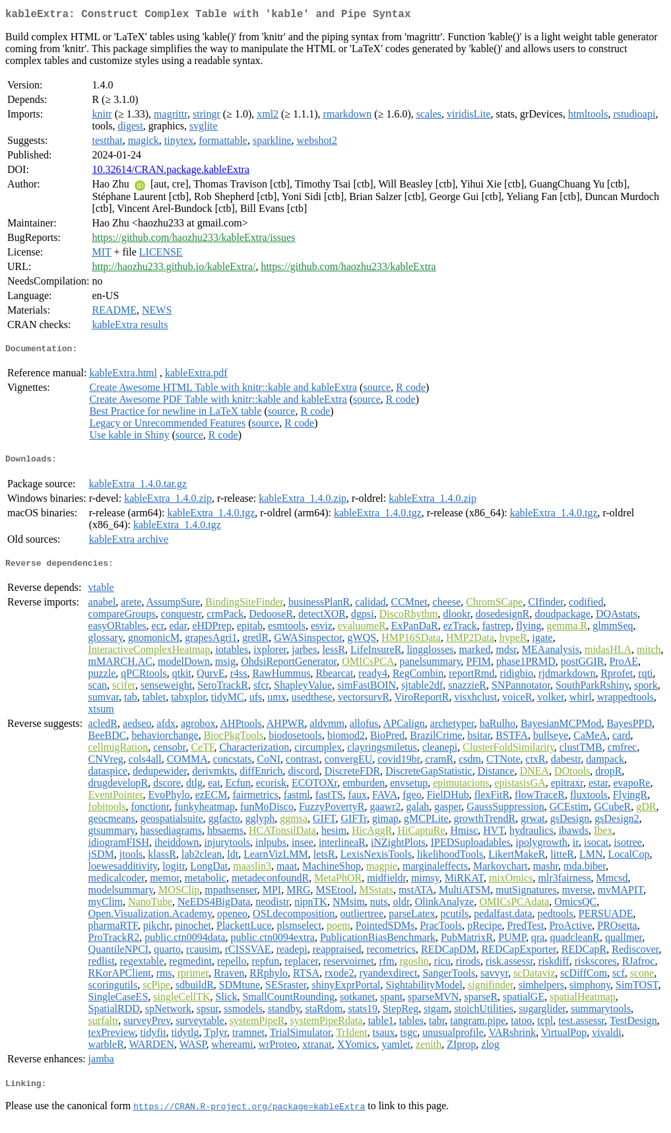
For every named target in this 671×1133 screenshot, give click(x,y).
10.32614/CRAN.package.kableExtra (170, 172)
